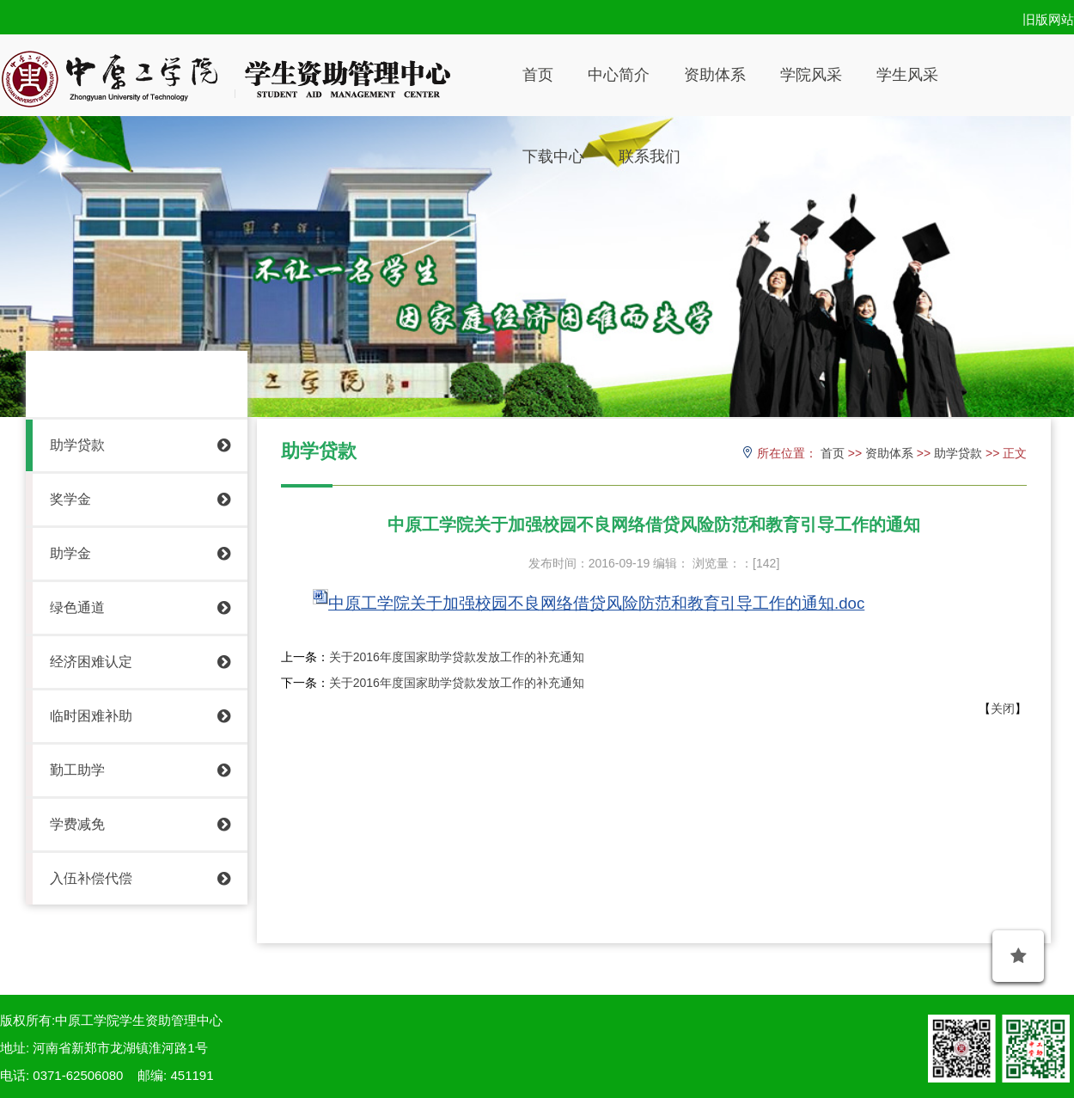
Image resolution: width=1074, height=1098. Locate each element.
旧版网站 (1048, 19)
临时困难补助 (140, 716)
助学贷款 (140, 445)
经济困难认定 (140, 662)
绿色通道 (140, 608)
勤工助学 (140, 770)
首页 (537, 74)
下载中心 (553, 156)
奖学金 (140, 499)
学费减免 (140, 824)
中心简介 (619, 74)
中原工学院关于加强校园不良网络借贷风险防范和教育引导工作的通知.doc (596, 603)
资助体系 (715, 74)
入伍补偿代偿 (140, 879)
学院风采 (811, 74)
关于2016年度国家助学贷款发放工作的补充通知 (456, 657)
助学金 (140, 554)
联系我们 (649, 156)
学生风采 (907, 74)
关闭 (1003, 708)
